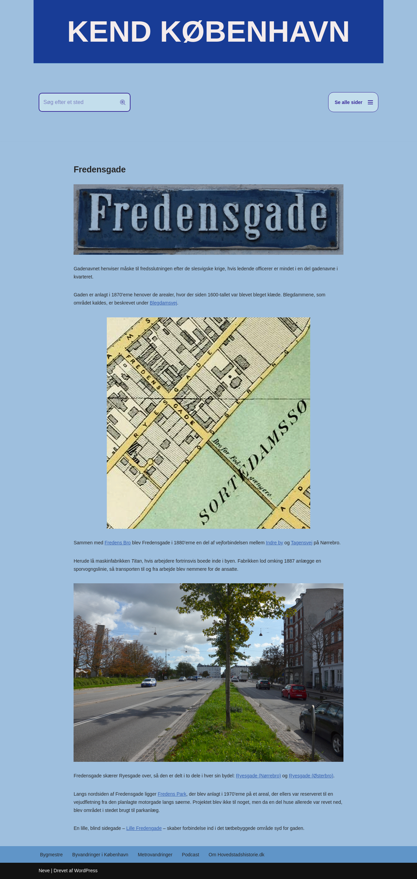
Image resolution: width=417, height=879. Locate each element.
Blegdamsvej (163, 303)
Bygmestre (51, 854)
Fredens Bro (117, 542)
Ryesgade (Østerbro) (311, 775)
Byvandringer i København (100, 854)
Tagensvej (301, 542)
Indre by (274, 542)
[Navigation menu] (353, 102)
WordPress (86, 870)
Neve (44, 870)
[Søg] (77, 102)
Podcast (190, 854)
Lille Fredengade (143, 828)
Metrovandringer (155, 854)
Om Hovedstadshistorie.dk (236, 854)
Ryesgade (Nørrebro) (258, 775)
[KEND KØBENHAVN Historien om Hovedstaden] (208, 31)
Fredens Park (172, 794)
